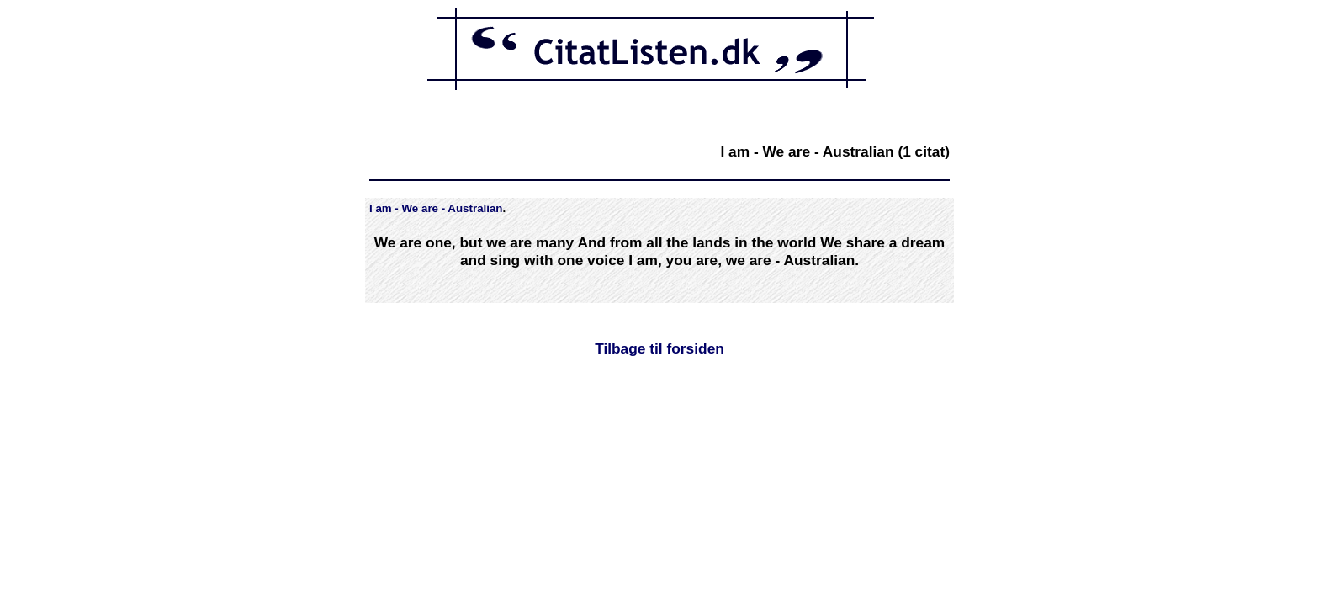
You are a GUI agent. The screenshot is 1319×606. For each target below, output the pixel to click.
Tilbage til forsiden (659, 348)
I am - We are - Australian (436, 208)
